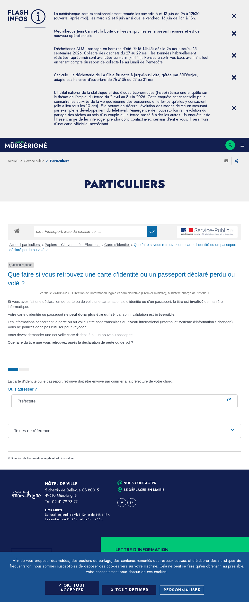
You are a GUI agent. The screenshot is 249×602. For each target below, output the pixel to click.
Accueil (13, 160)
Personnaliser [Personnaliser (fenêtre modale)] (182, 590)
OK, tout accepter (71, 588)
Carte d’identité (117, 245)
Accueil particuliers (25, 245)
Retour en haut (237, 469)
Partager (236, 161)
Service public (34, 160)
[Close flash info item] (234, 16)
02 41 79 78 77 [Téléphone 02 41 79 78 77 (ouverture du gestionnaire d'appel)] (65, 502)
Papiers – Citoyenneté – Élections (72, 245)
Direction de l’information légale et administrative (42, 458)
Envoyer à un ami (226, 161)
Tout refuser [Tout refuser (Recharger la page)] (129, 590)
